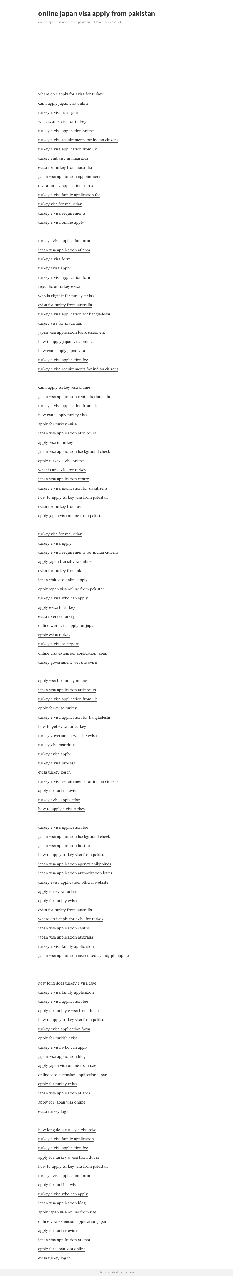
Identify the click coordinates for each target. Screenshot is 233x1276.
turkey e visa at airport (58, 112)
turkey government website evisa (67, 662)
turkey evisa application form (64, 240)
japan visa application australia (65, 937)
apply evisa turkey (54, 634)
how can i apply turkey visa (62, 414)
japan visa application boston (64, 845)
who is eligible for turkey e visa (66, 295)
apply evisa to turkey (56, 607)
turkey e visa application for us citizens (72, 488)
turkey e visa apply (55, 543)
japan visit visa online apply (62, 579)
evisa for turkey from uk (59, 570)
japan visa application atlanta (64, 249)
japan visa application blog (62, 1056)
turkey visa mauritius (56, 744)
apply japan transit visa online (65, 561)
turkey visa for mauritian (60, 203)
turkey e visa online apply (61, 222)
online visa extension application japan (72, 653)
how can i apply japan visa (61, 350)
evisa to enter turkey (56, 616)
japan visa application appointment (69, 176)
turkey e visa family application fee (69, 194)
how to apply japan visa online (65, 341)
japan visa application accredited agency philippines (84, 955)
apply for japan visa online (61, 1102)
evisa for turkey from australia (65, 167)
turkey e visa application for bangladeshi (74, 314)
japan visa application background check (74, 451)
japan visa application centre (63, 478)
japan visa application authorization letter (75, 873)
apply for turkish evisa (58, 790)
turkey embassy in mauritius (63, 158)
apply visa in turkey (55, 442)
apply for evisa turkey (57, 708)
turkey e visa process (56, 763)
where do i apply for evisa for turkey (70, 94)
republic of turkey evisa (59, 286)
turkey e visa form (54, 259)
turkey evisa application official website (73, 882)
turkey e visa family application (66, 946)
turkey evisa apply (54, 268)
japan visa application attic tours (67, 433)
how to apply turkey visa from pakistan (73, 497)
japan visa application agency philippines (74, 863)
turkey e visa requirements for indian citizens (78, 139)
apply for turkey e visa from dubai (68, 1010)
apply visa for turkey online (62, 680)
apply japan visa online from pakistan (71, 515)
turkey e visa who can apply (63, 598)
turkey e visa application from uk (67, 149)
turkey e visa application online (66, 130)
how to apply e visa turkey (61, 808)
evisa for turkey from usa (60, 506)
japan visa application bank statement (71, 332)
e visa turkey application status (65, 185)
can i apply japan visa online (63, 103)
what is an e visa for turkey (62, 121)
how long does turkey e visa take (67, 983)
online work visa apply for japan (67, 625)
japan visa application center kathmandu (74, 396)
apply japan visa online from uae (67, 1065)
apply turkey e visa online (61, 460)
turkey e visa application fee (63, 359)
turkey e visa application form (64, 277)
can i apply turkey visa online (64, 387)
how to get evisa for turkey (62, 726)
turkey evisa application (59, 799)
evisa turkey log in (54, 772)
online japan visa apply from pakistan (64, 22)
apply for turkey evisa (57, 424)
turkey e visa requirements (61, 213)
